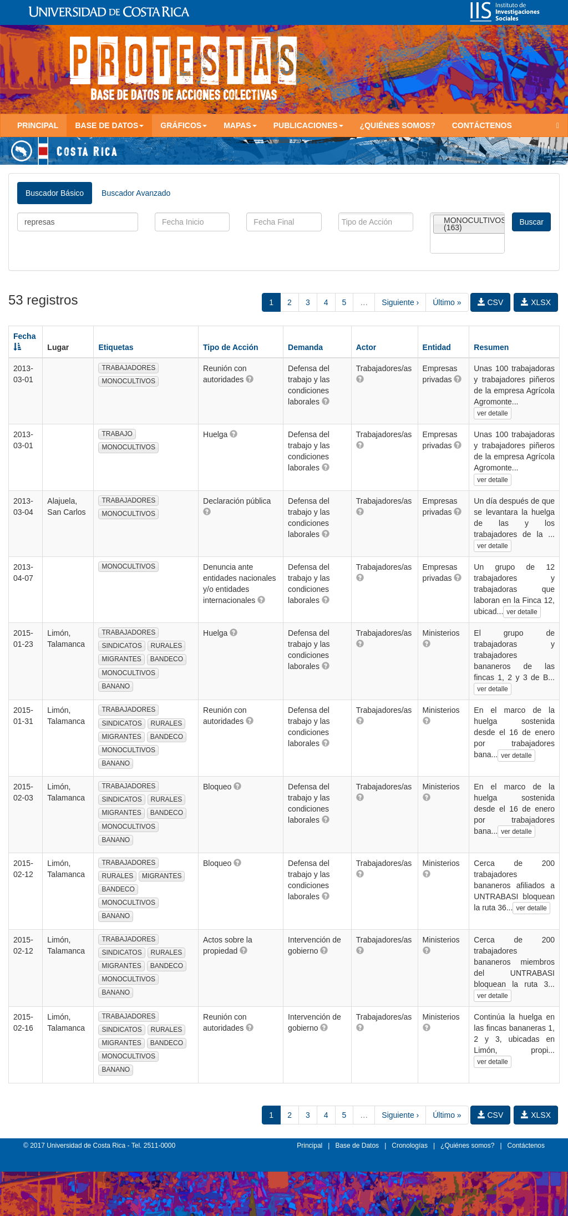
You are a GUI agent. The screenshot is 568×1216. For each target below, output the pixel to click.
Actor (366, 347)
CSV (491, 302)
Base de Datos (357, 1145)
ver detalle (492, 413)
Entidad (437, 347)
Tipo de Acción (230, 347)
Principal (37, 125)
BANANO (116, 686)
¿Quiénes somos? (397, 125)
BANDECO (166, 659)
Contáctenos (482, 125)
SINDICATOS (121, 646)
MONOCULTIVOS (128, 381)
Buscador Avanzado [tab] (136, 193)
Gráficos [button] (183, 125)
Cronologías (410, 1145)
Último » (447, 302)
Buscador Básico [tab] (55, 193)
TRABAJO (117, 434)
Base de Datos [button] (109, 125)
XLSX (536, 302)
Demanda (305, 347)
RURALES (166, 646)
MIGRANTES (121, 659)
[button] (249, 379)
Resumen (491, 347)
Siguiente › (400, 302)
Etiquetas (115, 347)
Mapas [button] (240, 125)
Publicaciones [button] (308, 125)
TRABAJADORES (128, 368)
